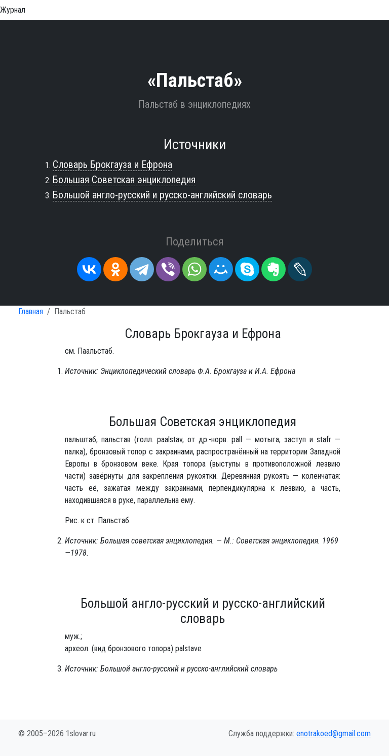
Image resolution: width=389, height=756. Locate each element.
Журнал (12, 10)
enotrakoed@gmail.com (333, 733)
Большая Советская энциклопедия (124, 180)
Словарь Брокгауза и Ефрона (112, 164)
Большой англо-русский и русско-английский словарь (162, 195)
